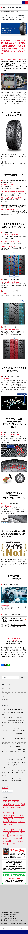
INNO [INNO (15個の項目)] (23, 804)
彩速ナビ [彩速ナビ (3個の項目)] (5, 843)
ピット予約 (23, 2)
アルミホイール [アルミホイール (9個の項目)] (6, 815)
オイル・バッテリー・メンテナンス (10, 699)
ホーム (2, 11)
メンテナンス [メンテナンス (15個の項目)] (12, 835)
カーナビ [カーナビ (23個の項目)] (5, 818)
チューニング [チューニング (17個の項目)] (11, 824)
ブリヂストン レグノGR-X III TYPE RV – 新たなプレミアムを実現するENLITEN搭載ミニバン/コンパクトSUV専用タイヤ (13, 773)
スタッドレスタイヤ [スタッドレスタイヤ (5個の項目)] (19, 818)
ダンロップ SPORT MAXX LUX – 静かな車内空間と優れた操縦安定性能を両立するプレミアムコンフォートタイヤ (13, 765)
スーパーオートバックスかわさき (7, 1)
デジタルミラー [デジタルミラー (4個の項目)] (19, 827)
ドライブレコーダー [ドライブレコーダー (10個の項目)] (16, 829)
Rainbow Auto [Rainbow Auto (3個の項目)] (11, 810)
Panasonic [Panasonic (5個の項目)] (18, 807)
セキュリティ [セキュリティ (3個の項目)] (22, 821)
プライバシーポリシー (8, 928)
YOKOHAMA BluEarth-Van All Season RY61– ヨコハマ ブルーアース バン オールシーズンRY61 (13, 156)
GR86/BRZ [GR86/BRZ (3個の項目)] (17, 804)
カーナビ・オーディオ (7, 691)
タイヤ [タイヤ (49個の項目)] (4, 824)
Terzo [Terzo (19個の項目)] (17, 810)
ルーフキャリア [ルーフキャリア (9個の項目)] (20, 835)
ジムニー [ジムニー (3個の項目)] (11, 818)
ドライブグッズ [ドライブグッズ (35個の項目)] (6, 829)
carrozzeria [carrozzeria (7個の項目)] (5, 804)
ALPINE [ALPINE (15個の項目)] (4, 801)
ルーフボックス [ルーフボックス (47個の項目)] (17, 838)
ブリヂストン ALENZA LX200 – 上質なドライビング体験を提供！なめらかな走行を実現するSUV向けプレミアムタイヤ (14, 712)
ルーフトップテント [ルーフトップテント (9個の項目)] (7, 838)
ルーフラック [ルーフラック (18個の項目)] (6, 841)
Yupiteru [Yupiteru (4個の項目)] (17, 812)
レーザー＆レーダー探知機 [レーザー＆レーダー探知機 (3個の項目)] (17, 841)
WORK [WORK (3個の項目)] (4, 812)
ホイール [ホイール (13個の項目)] (23, 832)
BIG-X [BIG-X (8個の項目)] (9, 801)
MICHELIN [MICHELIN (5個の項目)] (12, 807)
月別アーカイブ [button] (7, 791)
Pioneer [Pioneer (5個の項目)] (4, 810)
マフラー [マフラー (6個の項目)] (5, 835)
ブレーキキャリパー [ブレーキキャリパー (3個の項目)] (14, 832)
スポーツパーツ (6, 693)
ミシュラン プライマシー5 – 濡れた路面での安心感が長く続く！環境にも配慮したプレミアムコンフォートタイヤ (13, 751)
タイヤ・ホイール (6, 688)
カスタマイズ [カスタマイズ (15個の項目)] (20, 815)
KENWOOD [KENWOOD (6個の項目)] (5, 807)
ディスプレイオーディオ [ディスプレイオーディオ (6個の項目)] (8, 827)
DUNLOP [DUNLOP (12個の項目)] (12, 804)
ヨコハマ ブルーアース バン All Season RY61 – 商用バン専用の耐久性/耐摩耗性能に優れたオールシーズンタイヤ (13, 17)
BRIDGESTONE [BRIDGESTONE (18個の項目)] (15, 801)
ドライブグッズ (6, 696)
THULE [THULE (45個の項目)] (21, 810)
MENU (26, 2)
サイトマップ (20, 928)
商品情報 (7, 11)
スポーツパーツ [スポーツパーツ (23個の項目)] (13, 821)
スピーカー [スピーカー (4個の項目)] (5, 821)
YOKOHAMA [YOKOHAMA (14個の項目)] (10, 812)
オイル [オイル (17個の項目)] (13, 815)
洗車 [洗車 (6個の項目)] (10, 843)
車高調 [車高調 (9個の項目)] (13, 843)
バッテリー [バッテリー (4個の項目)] (5, 832)
